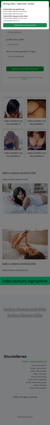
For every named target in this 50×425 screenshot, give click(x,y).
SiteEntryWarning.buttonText (25, 25)
